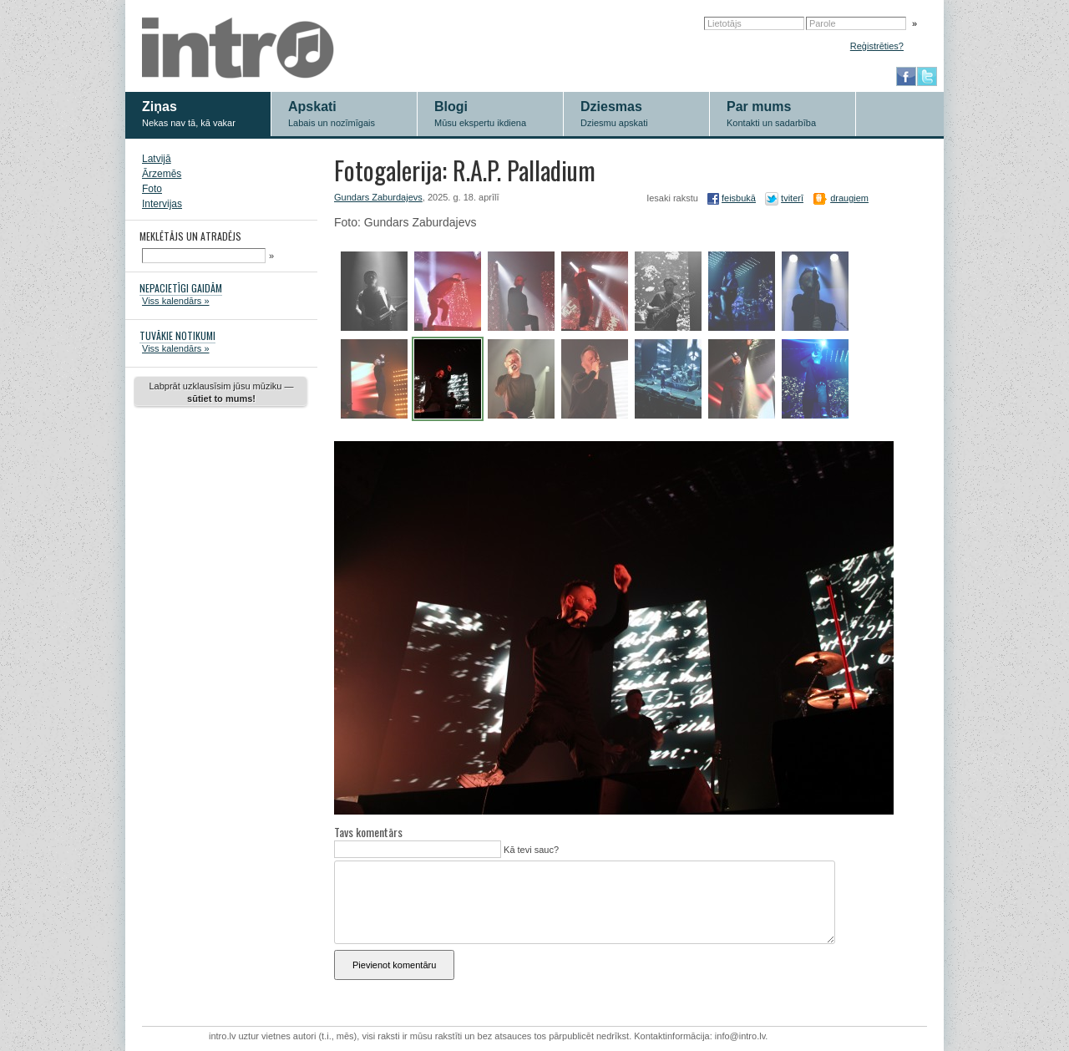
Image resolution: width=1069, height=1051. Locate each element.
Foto (152, 189)
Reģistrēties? (877, 46)
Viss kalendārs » (176, 301)
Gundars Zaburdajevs (378, 197)
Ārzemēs (161, 174)
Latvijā (156, 159)
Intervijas (162, 204)
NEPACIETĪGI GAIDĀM (180, 288)
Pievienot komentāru (394, 965)
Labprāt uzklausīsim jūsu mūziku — (221, 392)
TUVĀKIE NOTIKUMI (177, 335)
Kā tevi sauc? (530, 850)
